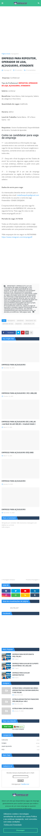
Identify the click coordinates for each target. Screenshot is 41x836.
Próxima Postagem (32, 580)
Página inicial (6, 54)
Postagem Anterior (9, 580)
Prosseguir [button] (20, 830)
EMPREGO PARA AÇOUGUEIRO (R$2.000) (17, 452)
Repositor (19, 324)
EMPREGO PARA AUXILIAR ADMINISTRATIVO (21, 674)
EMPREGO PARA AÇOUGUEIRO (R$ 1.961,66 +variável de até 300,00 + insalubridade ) (19, 423)
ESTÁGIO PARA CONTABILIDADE (22, 708)
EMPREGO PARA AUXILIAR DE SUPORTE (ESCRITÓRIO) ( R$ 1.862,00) (25, 665)
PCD (20, 750)
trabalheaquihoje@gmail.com (28, 195)
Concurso (20, 740)
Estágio (20, 743)
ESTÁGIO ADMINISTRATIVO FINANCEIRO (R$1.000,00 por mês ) (25, 700)
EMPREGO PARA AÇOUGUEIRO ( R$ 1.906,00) (19, 393)
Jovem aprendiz (20, 746)
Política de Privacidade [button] (13, 825)
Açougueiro (15, 54)
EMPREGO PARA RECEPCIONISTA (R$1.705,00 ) (23, 655)
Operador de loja (8, 324)
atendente (20, 320)
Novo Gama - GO (31, 320)
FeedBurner (25, 784)
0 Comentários (31, 70)
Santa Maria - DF (29, 324)
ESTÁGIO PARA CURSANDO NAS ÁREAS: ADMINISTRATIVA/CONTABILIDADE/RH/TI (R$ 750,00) (25, 690)
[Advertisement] (20, 29)
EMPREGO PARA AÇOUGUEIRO (13, 365)
